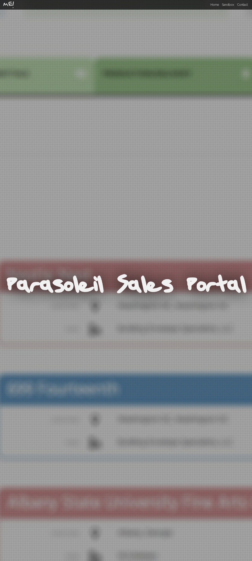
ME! (8, 5)
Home (214, 4)
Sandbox (228, 4)
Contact (242, 4)
